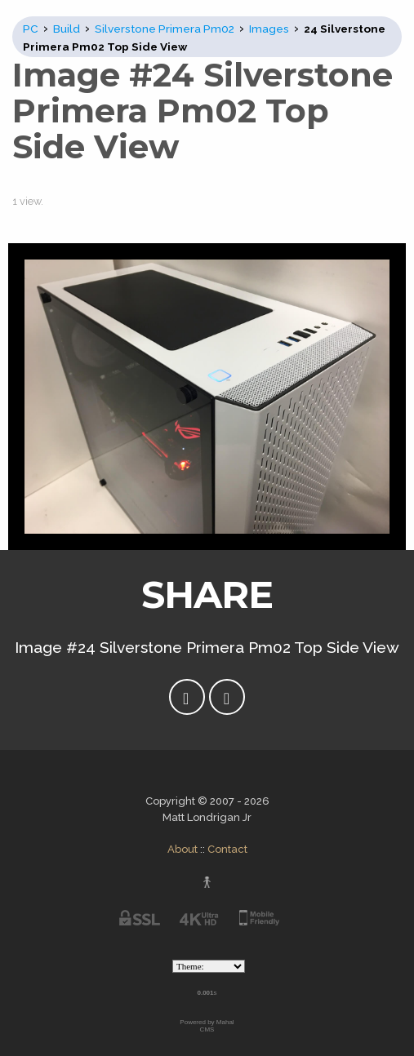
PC (30, 28)
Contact (227, 849)
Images (269, 28)
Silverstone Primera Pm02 (164, 28)
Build (66, 28)
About (182, 849)
